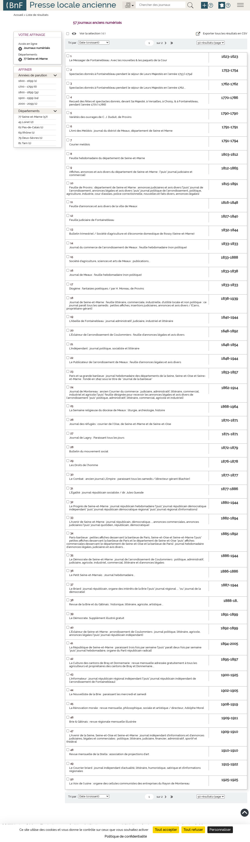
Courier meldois (79, 144)
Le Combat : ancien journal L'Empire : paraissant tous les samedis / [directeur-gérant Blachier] (129, 478)
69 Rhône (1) (26, 132)
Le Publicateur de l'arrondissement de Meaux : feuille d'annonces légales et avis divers (125, 362)
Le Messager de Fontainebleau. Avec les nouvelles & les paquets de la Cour (118, 60)
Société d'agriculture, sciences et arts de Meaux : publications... (109, 261)
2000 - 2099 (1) (27, 103)
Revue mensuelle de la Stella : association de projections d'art (109, 754)
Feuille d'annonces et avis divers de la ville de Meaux (103, 206)
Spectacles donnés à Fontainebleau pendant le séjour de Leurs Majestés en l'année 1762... (127, 87)
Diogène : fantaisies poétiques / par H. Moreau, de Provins (106, 288)
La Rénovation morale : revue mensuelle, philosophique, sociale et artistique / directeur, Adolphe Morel (136, 708)
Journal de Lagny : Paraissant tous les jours (96, 437)
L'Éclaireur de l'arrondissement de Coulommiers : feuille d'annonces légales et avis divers (126, 334)
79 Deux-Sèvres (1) (30, 137)
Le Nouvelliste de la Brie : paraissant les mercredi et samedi (107, 694)
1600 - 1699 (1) (27, 80)
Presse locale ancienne (73, 4)
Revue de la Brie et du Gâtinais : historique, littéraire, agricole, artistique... (116, 604)
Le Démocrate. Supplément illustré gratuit (96, 618)
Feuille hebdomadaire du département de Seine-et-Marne (107, 158)
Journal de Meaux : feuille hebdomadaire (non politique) (105, 274)
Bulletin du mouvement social (88, 451)
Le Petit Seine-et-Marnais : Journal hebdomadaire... (102, 575)
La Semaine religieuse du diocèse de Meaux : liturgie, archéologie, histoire (117, 410)
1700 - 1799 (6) (27, 86)
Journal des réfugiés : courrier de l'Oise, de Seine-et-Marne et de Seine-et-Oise (120, 424)
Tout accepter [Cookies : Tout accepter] (166, 830)
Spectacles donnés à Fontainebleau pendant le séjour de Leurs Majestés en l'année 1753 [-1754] (130, 74)
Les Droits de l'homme (83, 465)
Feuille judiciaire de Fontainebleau (91, 220)
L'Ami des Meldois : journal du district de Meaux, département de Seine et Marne (121, 130)
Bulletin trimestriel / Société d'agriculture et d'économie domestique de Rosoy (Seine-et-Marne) (132, 233)
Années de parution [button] (32, 75)
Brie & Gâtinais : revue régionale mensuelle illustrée (102, 721)
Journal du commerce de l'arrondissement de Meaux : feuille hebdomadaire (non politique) (128, 247)
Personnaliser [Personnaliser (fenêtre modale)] (220, 830)
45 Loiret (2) (26, 122)
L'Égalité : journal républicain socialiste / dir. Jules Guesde (106, 492)
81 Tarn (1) (24, 143)
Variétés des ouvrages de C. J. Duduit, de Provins (100, 117)
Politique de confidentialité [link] (126, 836)
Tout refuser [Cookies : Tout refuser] (193, 830)
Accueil (18, 14)
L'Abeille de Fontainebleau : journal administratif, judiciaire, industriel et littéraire (121, 321)
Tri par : (73, 42)
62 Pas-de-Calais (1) (30, 127)
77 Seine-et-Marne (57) (33, 116)
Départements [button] (28, 111)
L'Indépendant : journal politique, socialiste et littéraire (104, 348)
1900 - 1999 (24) (28, 98)
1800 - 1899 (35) (28, 92)
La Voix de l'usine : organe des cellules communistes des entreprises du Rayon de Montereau (129, 783)
